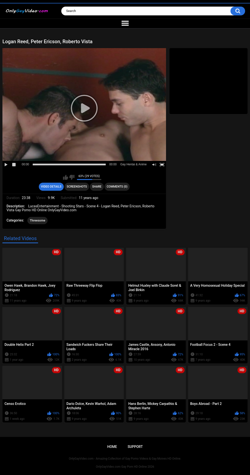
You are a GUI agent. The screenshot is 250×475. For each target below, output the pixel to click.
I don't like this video (71, 177)
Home (112, 447)
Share (96, 186)
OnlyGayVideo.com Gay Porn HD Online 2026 (125, 466)
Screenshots (77, 186)
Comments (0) (117, 186)
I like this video (65, 177)
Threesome (37, 220)
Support (135, 447)
